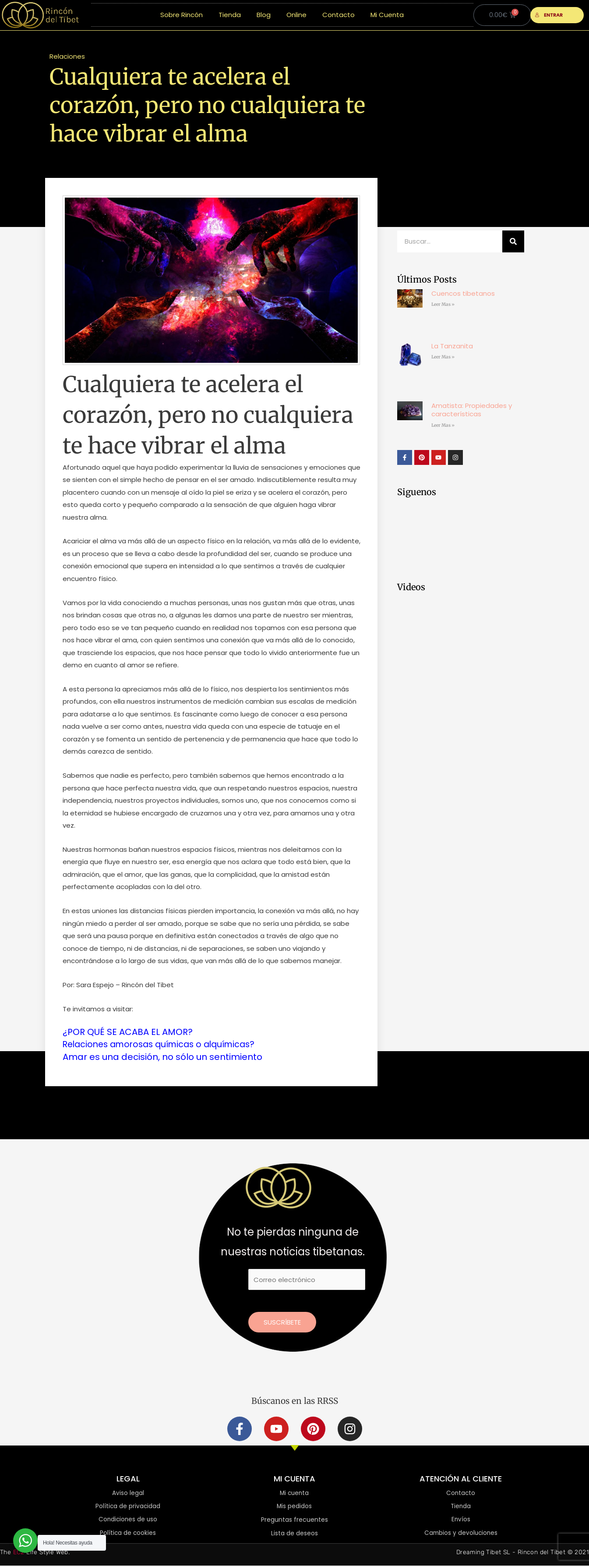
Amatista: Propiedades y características (471, 410)
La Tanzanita (452, 346)
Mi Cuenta (387, 14)
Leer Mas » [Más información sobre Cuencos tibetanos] (443, 304)
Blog (264, 14)
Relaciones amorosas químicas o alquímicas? (165, 1044)
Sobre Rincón (181, 14)
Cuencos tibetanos (463, 293)
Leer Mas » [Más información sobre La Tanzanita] (443, 357)
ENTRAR (549, 14)
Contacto (338, 14)
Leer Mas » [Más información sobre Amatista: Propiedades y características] (443, 425)
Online (296, 14)
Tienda (230, 14)
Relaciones (67, 56)
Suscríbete (282, 1321)
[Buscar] (513, 241)
